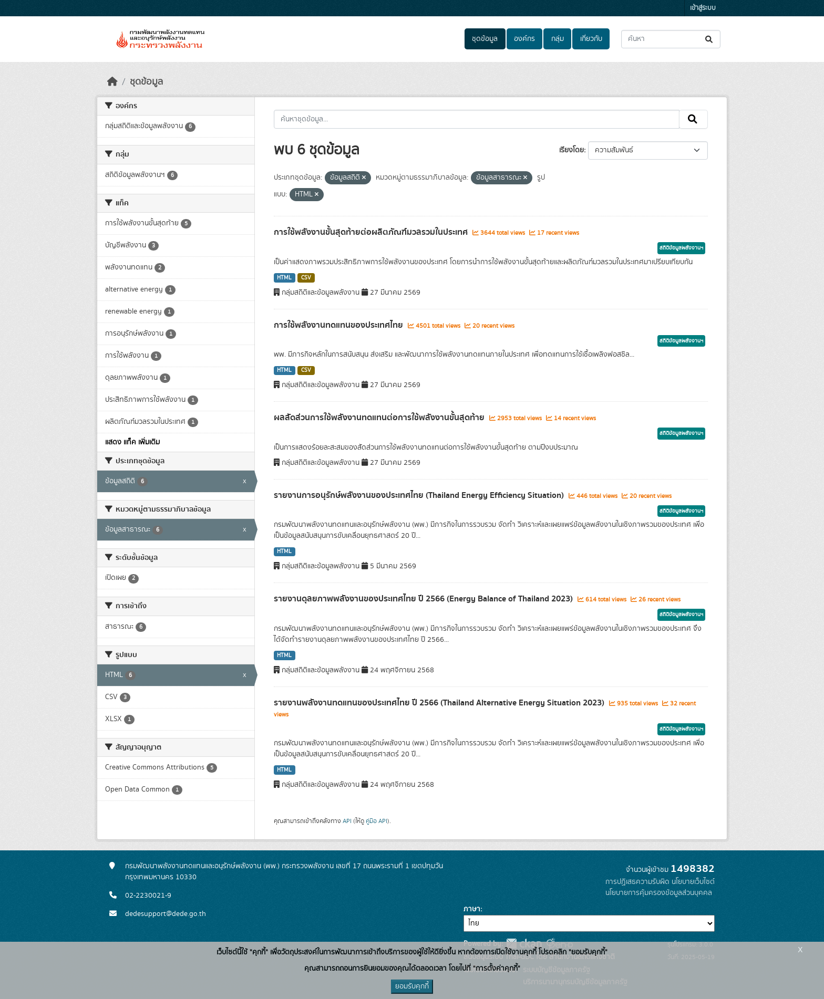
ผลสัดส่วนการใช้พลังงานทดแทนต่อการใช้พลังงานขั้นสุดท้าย (380, 417)
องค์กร (524, 39)
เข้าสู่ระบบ (703, 8)
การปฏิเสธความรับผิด (637, 882)
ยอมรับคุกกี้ (412, 986)
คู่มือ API (376, 821)
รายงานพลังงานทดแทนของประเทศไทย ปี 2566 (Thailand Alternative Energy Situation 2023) (440, 703)
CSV (306, 278)
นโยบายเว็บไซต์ (693, 882)
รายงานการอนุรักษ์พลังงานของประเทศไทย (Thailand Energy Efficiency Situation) (420, 495)
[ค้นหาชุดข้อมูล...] (670, 39)
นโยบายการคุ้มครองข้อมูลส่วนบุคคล (658, 893)
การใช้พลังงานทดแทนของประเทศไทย (339, 325)
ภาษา (472, 909)
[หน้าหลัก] (112, 82)
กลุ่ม (557, 39)
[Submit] (709, 39)
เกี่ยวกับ (591, 39)
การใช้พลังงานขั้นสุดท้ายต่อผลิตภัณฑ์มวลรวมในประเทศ (372, 232)
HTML (284, 278)
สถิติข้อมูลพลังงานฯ (681, 248)
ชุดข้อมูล (485, 39)
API (347, 821)
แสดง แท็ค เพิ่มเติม (132, 442)
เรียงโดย (571, 150)
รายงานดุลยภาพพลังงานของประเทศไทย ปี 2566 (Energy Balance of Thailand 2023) (424, 599)
